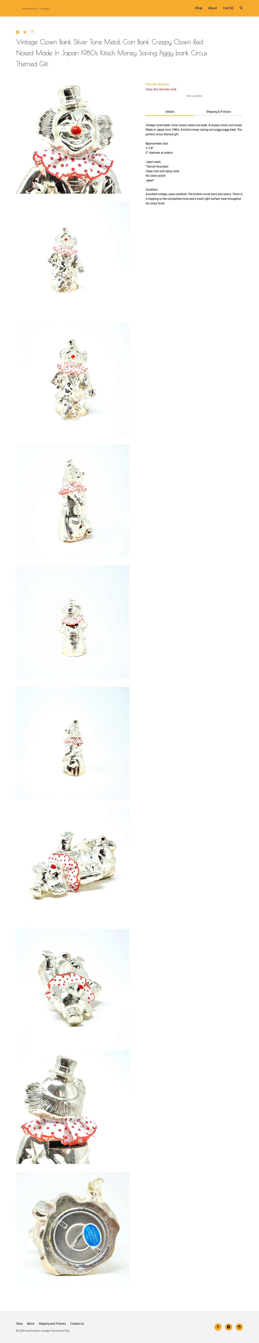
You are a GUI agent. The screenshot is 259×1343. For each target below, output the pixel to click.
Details (169, 111)
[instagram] (239, 1327)
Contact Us (77, 1323)
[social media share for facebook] (18, 32)
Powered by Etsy (60, 1330)
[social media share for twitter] (25, 32)
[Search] (241, 8)
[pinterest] (218, 1327)
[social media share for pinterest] (32, 32)
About (212, 8)
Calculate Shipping (157, 84)
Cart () (228, 8)
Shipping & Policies (218, 111)
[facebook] (228, 1327)
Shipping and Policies (52, 1323)
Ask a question (194, 95)
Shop (198, 8)
